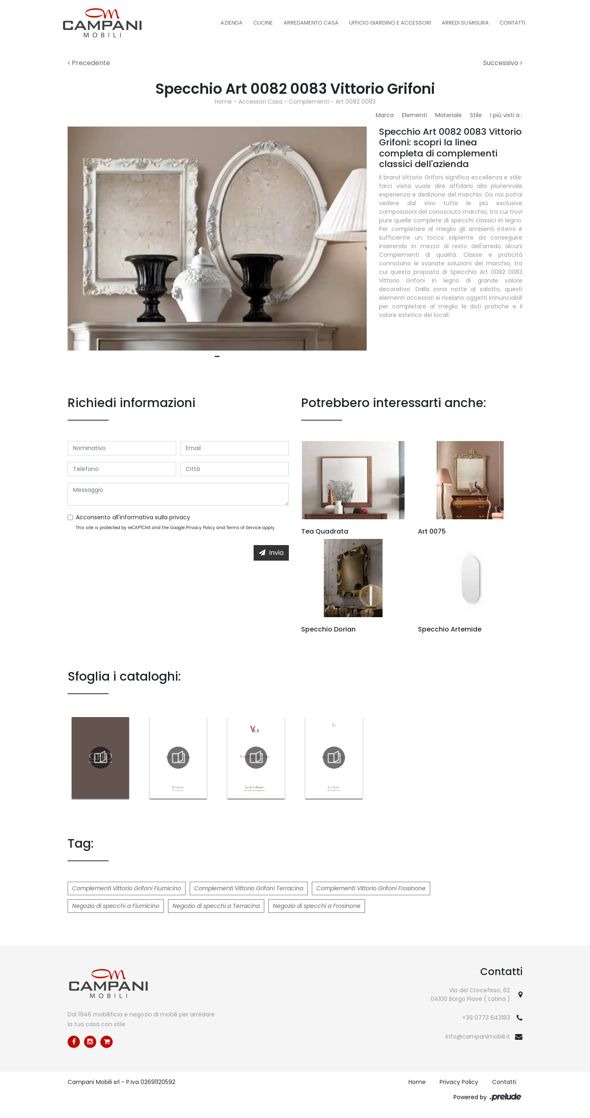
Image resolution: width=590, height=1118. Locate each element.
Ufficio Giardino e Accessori (390, 23)
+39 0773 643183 (486, 1018)
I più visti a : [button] (506, 115)
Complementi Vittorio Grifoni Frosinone (371, 888)
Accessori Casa (260, 101)
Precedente (89, 63)
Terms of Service (243, 528)
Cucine (263, 23)
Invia (271, 552)
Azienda (231, 23)
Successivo (502, 63)
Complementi (309, 101)
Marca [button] (385, 115)
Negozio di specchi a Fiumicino (115, 906)
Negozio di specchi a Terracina (216, 906)
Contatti (512, 23)
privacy (179, 517)
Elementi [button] (414, 115)
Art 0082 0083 (356, 101)
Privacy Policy (200, 528)
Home (223, 101)
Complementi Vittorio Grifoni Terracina (248, 888)
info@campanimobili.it (477, 1036)
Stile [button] (476, 115)
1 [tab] (217, 357)
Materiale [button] (448, 115)
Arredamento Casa (311, 23)
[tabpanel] (217, 239)
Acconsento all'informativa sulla (133, 517)
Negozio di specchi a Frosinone (317, 906)
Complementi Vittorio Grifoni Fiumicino (126, 888)
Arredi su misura (465, 23)
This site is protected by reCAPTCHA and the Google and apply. (175, 528)
